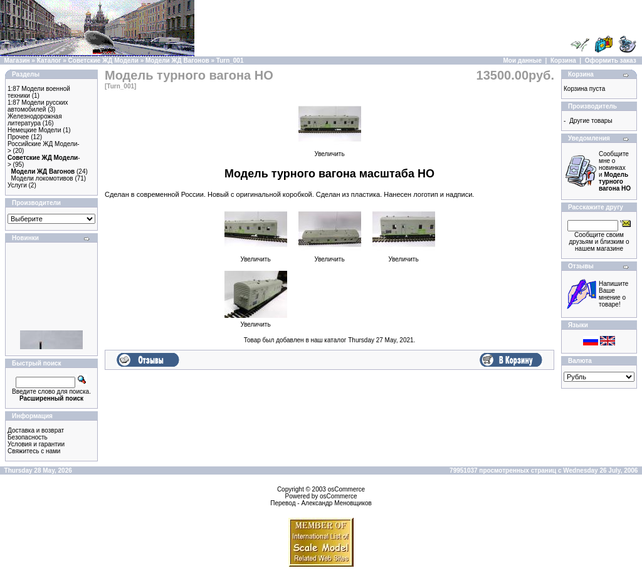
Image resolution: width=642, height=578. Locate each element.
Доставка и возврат (36, 430)
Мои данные (522, 60)
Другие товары (590, 120)
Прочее (18, 137)
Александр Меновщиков (336, 503)
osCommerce (346, 489)
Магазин (17, 60)
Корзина (563, 60)
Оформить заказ (610, 60)
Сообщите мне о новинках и (615, 171)
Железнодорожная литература (35, 120)
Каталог (49, 60)
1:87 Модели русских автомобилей (38, 106)
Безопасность (28, 437)
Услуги (17, 185)
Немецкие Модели (34, 130)
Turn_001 (230, 60)
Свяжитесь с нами (34, 451)
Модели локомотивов (42, 178)
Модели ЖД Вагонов (177, 60)
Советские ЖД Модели (103, 60)
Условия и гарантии (36, 444)
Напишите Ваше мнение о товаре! (613, 294)
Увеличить (329, 151)
